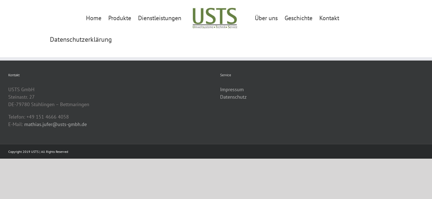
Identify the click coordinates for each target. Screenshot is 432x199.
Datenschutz (233, 97)
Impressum (232, 89)
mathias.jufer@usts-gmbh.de (55, 124)
